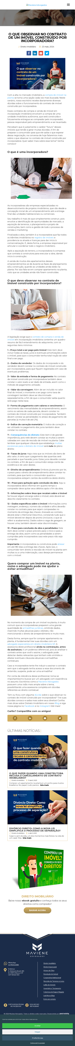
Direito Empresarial (50, 967)
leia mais (44, 785)
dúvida (37, 695)
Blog (57, 703)
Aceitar (37, 1026)
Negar (37, 1032)
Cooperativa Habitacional (52, 978)
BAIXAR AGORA (37, 910)
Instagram (45, 706)
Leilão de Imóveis (49, 985)
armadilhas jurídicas (33, 628)
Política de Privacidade (37, 1043)
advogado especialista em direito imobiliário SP (31, 644)
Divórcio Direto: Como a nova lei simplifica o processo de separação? (35, 829)
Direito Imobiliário (28, 47)
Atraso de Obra (49, 970)
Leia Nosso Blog (49, 995)
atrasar (61, 544)
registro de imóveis (44, 237)
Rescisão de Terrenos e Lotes (54, 981)
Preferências (37, 1038)
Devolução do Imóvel (51, 974)
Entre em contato (50, 999)
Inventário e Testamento (52, 988)
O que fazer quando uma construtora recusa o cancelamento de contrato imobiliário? (36, 775)
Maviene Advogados (48, 681)
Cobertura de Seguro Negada (54, 992)
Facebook (29, 706)
